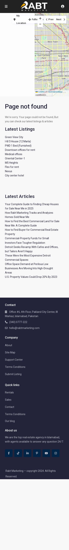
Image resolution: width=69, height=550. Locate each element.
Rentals (9, 392)
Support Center (14, 359)
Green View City (14, 137)
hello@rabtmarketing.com (24, 328)
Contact (9, 406)
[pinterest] (37, 453)
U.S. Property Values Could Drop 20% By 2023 (31, 276)
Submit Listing (13, 374)
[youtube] (46, 453)
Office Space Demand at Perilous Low (26, 264)
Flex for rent (12, 166)
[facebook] (9, 453)
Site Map (10, 352)
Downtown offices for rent (20, 149)
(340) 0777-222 (18, 322)
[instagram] (55, 453)
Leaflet (40, 92)
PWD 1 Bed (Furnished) (18, 145)
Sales (8, 399)
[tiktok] (18, 453)
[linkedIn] (27, 453)
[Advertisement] (17, 29)
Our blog (10, 421)
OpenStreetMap (55, 92)
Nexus (8, 171)
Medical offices (13, 154)
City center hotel (14, 175)
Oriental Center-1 (15, 158)
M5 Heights (11, 162)
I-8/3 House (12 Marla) (18, 141)
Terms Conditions (15, 366)
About (8, 345)
